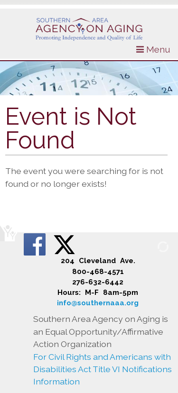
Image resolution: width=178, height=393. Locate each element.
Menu (153, 49)
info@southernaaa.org (98, 303)
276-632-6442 (97, 282)
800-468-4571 (98, 271)
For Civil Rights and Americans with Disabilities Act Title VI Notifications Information (102, 369)
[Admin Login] (152, 246)
